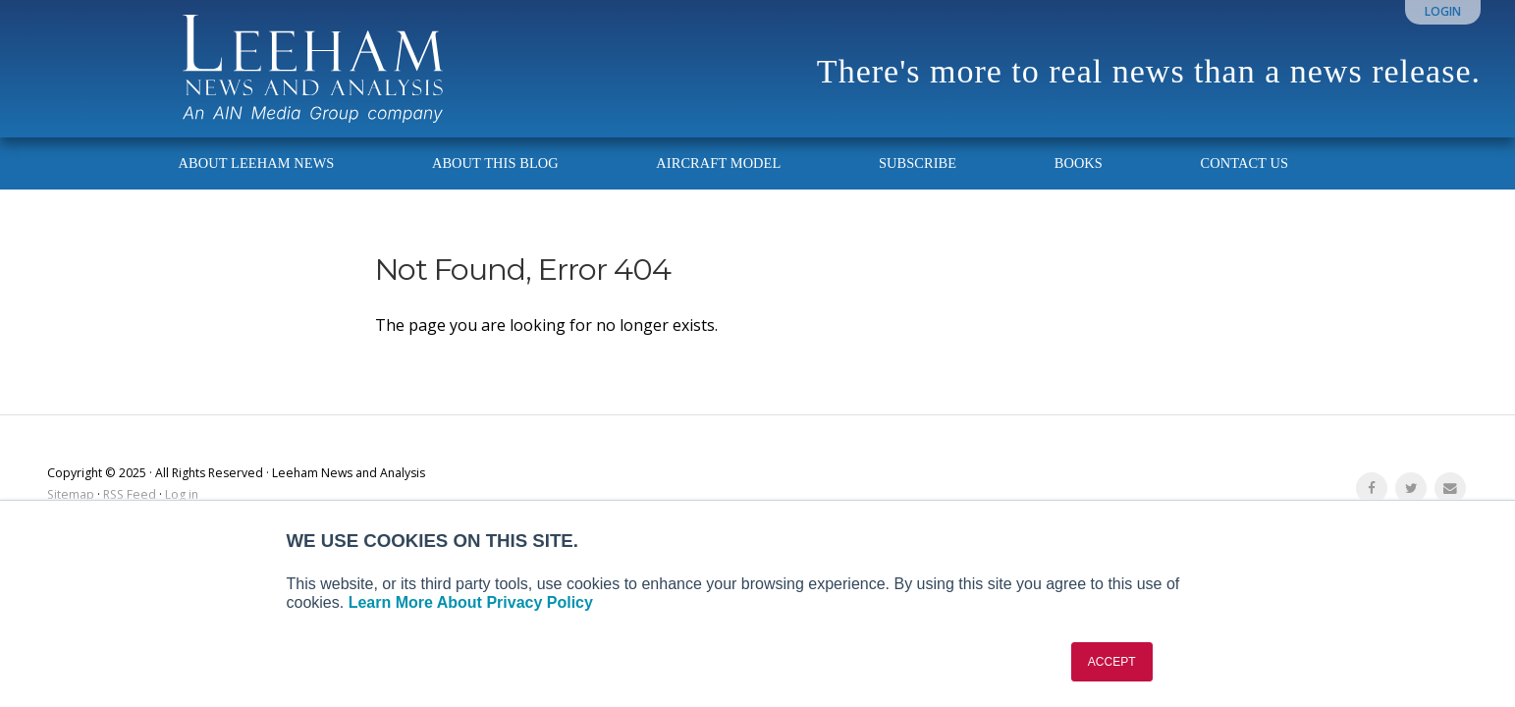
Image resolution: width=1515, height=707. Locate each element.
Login (1443, 11)
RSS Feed (129, 494)
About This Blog (495, 163)
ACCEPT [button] (1112, 662)
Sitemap (70, 494)
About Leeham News (257, 163)
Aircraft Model (718, 163)
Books (1079, 163)
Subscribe (917, 163)
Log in (181, 494)
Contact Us (1244, 163)
